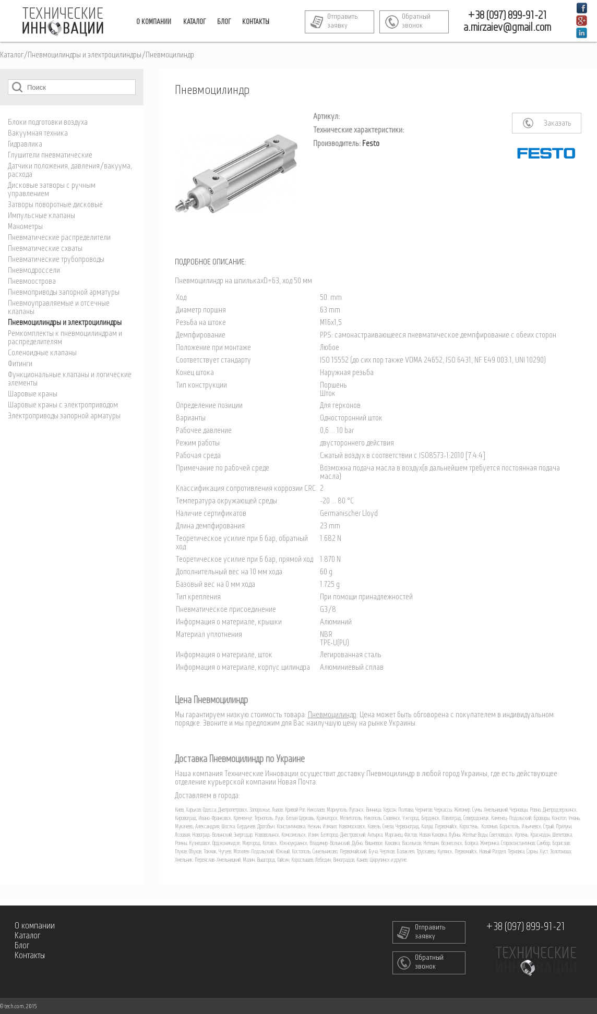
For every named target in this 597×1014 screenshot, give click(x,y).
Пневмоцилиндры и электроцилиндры (84, 55)
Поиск (17, 87)
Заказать (557, 123)
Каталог (11, 55)
